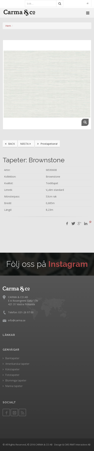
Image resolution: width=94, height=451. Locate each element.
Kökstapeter (12, 369)
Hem (8, 25)
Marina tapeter (14, 386)
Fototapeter (12, 375)
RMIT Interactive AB (80, 444)
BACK (10, 143)
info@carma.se (16, 320)
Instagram (68, 264)
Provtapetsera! (47, 143)
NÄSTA (26, 143)
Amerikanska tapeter (17, 363)
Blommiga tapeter (15, 380)
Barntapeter (12, 358)
